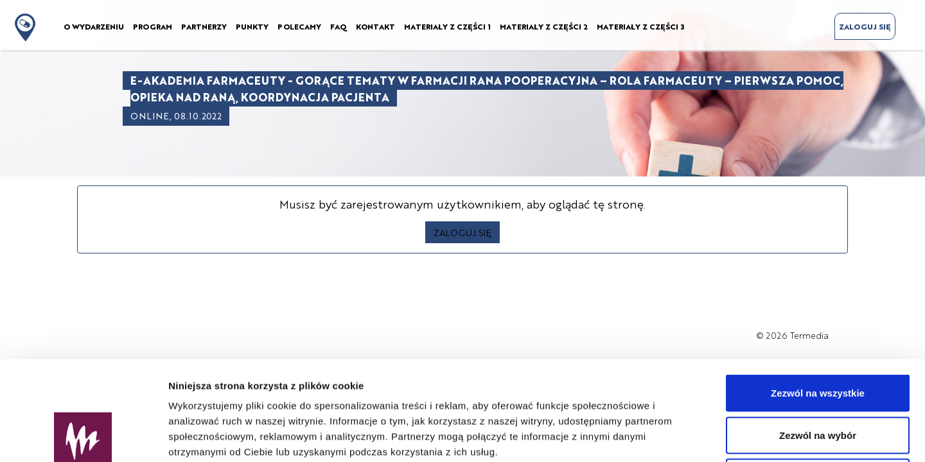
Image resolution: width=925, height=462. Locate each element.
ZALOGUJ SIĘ (865, 26)
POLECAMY (299, 26)
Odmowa (817, 377)
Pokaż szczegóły (685, 436)
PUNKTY (252, 26)
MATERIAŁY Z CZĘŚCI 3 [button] (640, 26)
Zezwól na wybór (817, 335)
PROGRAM (152, 26)
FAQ (338, 26)
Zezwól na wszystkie (818, 293)
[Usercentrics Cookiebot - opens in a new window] (83, 437)
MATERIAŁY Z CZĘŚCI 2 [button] (544, 26)
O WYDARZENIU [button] (94, 26)
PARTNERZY (204, 26)
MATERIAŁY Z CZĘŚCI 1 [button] (447, 26)
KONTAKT (375, 26)
